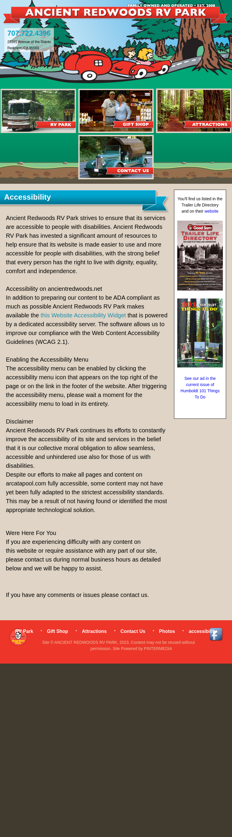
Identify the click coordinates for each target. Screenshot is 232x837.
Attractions (94, 631)
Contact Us (132, 631)
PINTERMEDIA (158, 648)
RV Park (24, 631)
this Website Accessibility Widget (83, 315)
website (211, 211)
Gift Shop (57, 631)
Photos (167, 631)
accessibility (203, 631)
